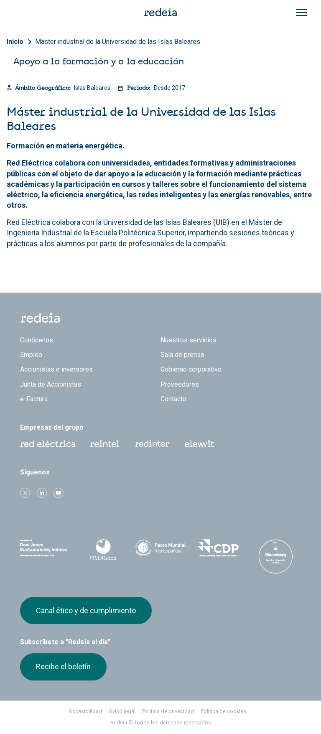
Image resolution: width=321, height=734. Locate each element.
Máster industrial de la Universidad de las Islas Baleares (117, 42)
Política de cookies (223, 711)
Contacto (173, 399)
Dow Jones (45, 548)
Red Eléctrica (47, 444)
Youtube (59, 493)
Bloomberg (275, 556)
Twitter (25, 493)
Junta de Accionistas (50, 384)
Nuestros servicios (188, 340)
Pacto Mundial (160, 548)
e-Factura (34, 399)
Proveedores (179, 384)
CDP (218, 548)
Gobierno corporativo (191, 369)
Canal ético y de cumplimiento (86, 610)
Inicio (15, 42)
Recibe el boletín (63, 666)
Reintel (105, 444)
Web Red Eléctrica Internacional (152, 444)
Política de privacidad (168, 711)
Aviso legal (122, 711)
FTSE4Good (103, 549)
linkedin (42, 493)
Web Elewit (199, 444)
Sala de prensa (182, 355)
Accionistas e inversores (56, 369)
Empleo (31, 355)
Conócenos (36, 340)
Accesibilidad (85, 711)
